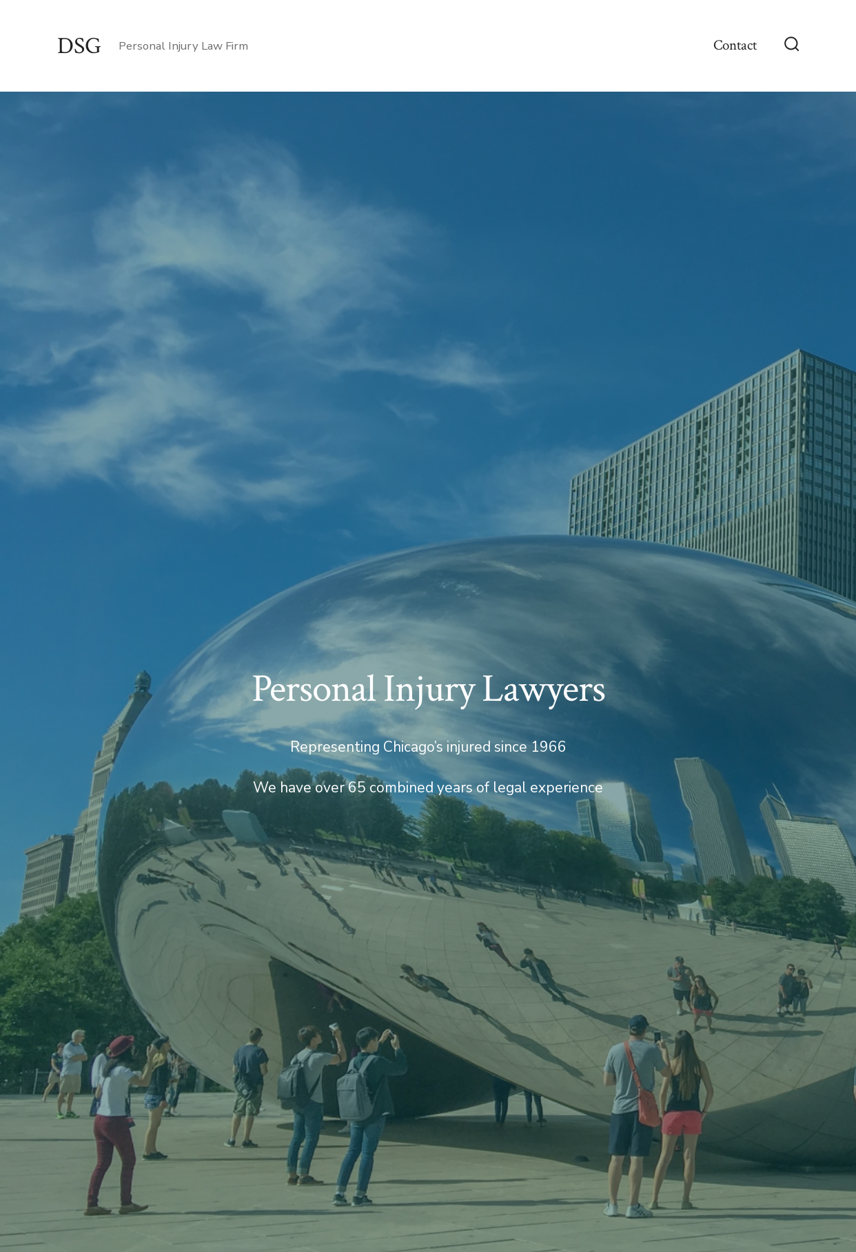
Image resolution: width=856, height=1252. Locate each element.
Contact (735, 45)
